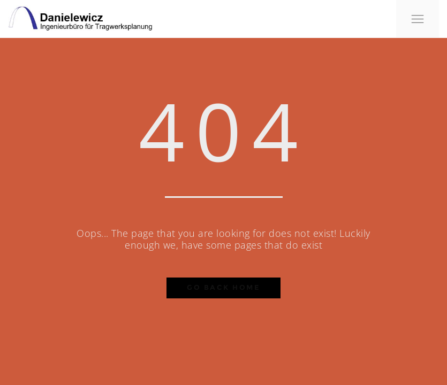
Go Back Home (223, 287)
